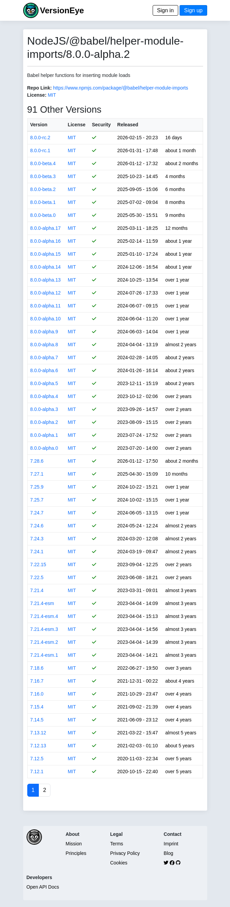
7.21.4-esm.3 (44, 629)
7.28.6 (37, 461)
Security (101, 124)
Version (39, 124)
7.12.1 (37, 771)
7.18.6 (37, 668)
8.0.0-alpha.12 (45, 293)
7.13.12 (38, 732)
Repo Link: (39, 88)
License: (37, 95)
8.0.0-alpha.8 (44, 344)
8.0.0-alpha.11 (45, 305)
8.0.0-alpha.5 (44, 383)
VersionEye (62, 10)
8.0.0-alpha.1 (44, 435)
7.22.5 (37, 577)
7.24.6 (37, 525)
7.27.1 (37, 474)
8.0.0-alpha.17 (45, 228)
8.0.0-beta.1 (43, 202)
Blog (168, 853)
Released (127, 124)
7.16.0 (37, 694)
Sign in (165, 10)
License (77, 124)
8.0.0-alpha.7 (44, 357)
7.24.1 (37, 551)
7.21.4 (37, 590)
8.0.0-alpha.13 (45, 280)
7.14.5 (37, 719)
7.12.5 (37, 758)
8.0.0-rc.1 (40, 150)
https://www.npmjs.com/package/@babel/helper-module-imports (120, 88)
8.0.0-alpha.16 (45, 241)
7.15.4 (37, 707)
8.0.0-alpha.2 (44, 422)
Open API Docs (43, 887)
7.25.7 (37, 500)
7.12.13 (38, 745)
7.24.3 (37, 538)
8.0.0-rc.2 (40, 137)
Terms (116, 843)
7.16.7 (37, 681)
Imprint (171, 843)
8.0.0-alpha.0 (44, 448)
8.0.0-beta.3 (43, 176)
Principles (76, 853)
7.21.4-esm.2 (44, 642)
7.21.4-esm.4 (44, 616)
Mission (74, 843)
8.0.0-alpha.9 (44, 331)
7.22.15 (38, 564)
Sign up (193, 10)
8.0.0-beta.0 (43, 215)
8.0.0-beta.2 (43, 189)
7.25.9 (37, 487)
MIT (52, 95)
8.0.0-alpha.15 (45, 254)
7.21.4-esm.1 (44, 655)
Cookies (118, 862)
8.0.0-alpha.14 (45, 267)
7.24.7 (37, 512)
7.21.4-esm (42, 603)
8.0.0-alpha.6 (44, 370)
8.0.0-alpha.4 (44, 396)
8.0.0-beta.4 (43, 163)
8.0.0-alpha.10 (45, 318)
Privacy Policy (125, 853)
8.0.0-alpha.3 (44, 409)
